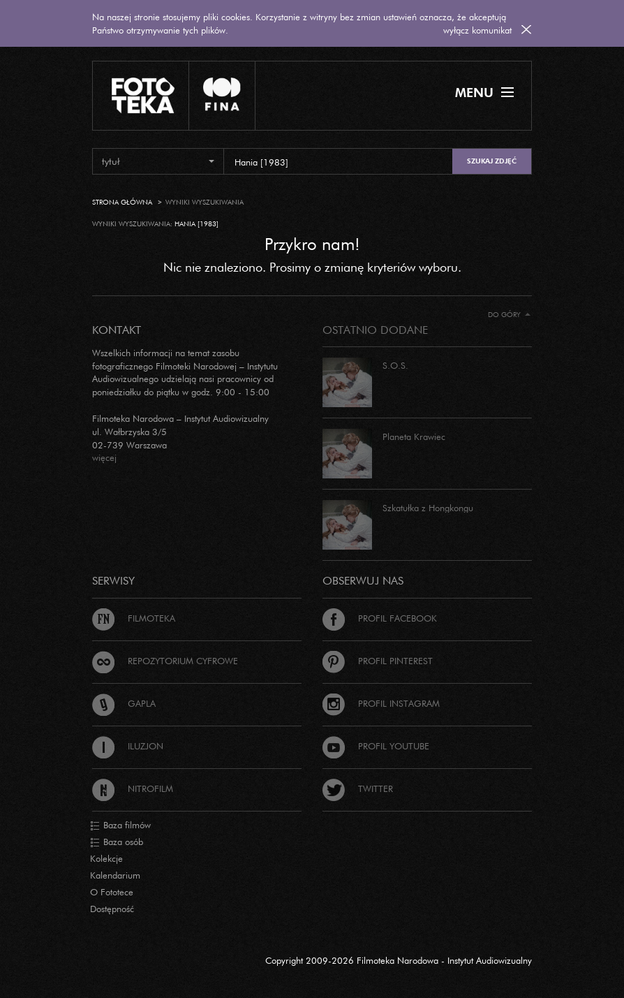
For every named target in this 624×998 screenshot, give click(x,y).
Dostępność (112, 908)
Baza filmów (120, 825)
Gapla (124, 703)
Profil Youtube (375, 745)
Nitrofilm (132, 788)
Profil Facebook (379, 618)
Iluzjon (127, 745)
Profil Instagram (381, 703)
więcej (104, 457)
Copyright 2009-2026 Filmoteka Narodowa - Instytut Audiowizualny (398, 960)
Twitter (357, 788)
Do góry (509, 314)
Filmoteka (133, 618)
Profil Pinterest (377, 660)
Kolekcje (106, 858)
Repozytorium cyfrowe (165, 660)
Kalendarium (115, 875)
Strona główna (122, 202)
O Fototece (111, 891)
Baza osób (116, 842)
